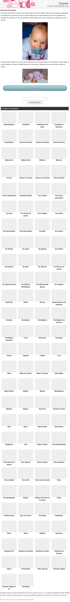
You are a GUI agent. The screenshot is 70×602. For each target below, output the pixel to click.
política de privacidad (23, 599)
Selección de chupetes (8, 10)
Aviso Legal (31, 599)
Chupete (63, 3)
